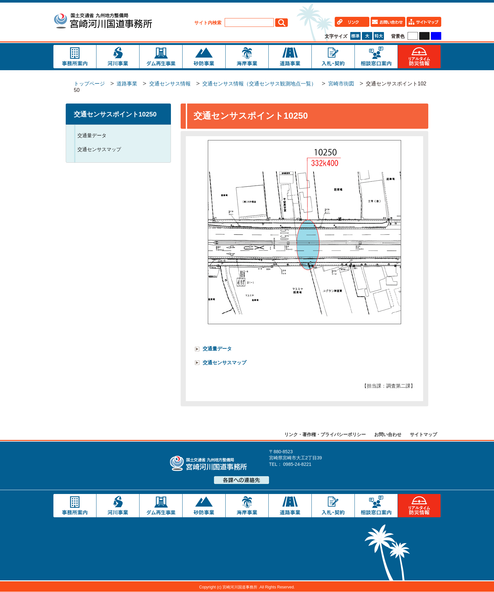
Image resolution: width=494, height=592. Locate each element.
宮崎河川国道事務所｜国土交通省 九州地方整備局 (102, 21)
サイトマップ (423, 434)
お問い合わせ (387, 434)
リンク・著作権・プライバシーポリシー (325, 434)
